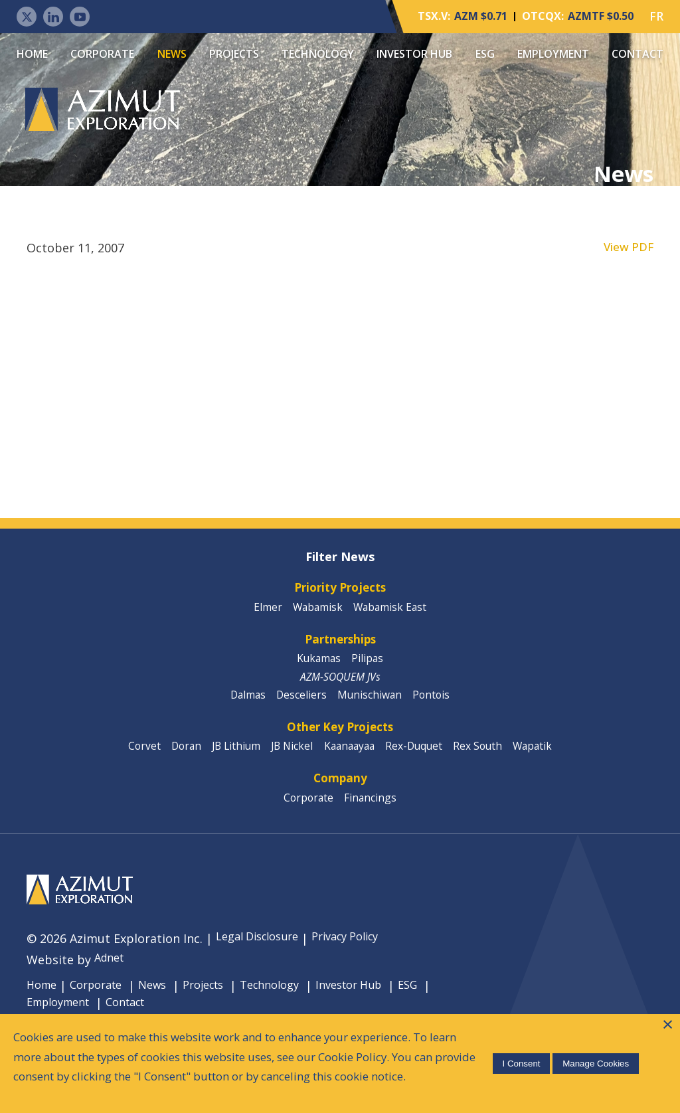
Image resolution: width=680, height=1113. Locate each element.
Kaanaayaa (350, 758)
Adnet (111, 976)
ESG (485, 53)
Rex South (486, 758)
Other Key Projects (340, 738)
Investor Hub (414, 53)
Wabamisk (317, 611)
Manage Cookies (593, 1050)
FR (656, 17)
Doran (177, 758)
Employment (553, 53)
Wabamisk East (392, 611)
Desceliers (300, 704)
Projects (234, 53)
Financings (371, 813)
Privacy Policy (361, 954)
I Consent (518, 1050)
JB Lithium (230, 758)
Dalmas (244, 704)
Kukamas (318, 665)
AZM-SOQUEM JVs (340, 684)
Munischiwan (371, 704)
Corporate (102, 53)
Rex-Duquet (419, 758)
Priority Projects (340, 590)
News (172, 53)
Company (340, 792)
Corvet (132, 758)
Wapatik (543, 758)
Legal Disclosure (262, 954)
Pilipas (369, 665)
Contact (637, 53)
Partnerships (340, 645)
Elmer (264, 611)
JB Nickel (289, 758)
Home (32, 53)
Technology (318, 53)
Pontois (435, 704)
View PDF (627, 249)
